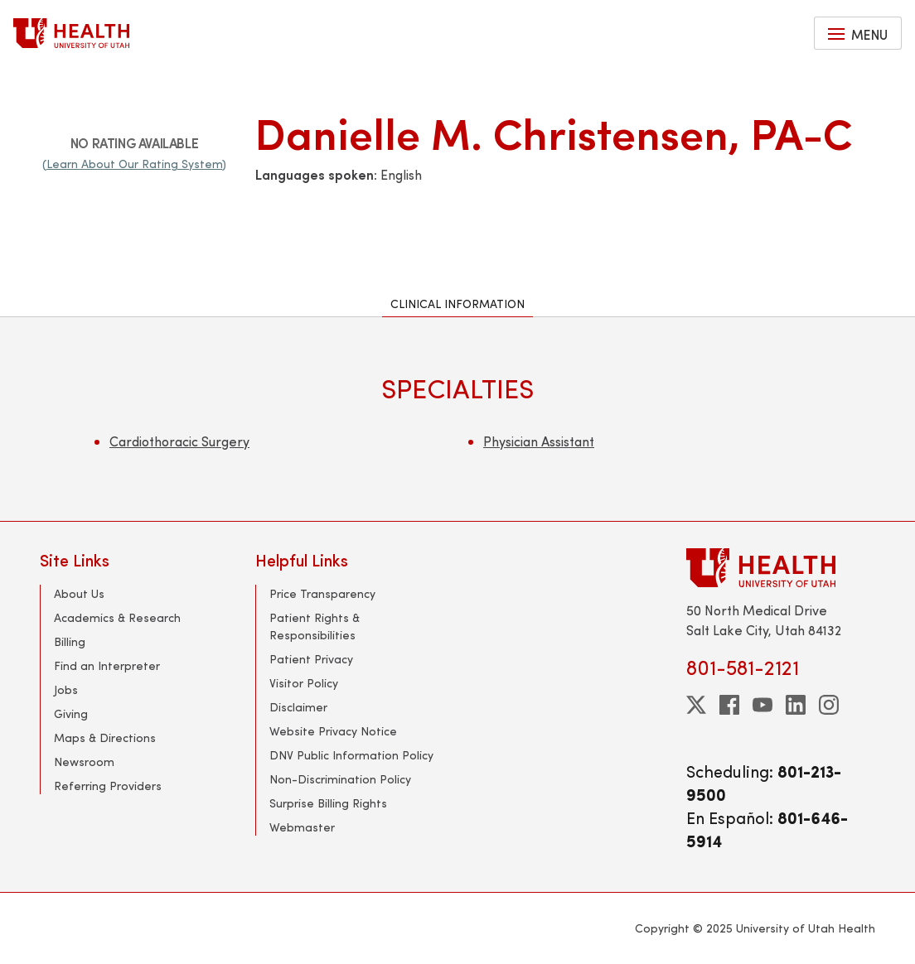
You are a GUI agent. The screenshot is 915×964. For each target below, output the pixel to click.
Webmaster (302, 827)
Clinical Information (457, 303)
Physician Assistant (538, 441)
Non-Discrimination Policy (340, 779)
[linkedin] (796, 705)
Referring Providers (108, 785)
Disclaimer (298, 707)
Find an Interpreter (107, 665)
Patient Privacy (311, 659)
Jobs (66, 689)
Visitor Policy (303, 683)
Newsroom (84, 761)
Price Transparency (322, 593)
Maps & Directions (105, 737)
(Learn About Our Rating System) (134, 163)
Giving (71, 713)
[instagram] (829, 705)
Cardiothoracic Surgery (179, 441)
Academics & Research (117, 617)
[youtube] (762, 705)
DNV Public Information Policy (351, 755)
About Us (79, 593)
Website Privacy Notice (333, 731)
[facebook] (729, 705)
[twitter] (696, 705)
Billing (69, 641)
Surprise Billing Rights (328, 803)
